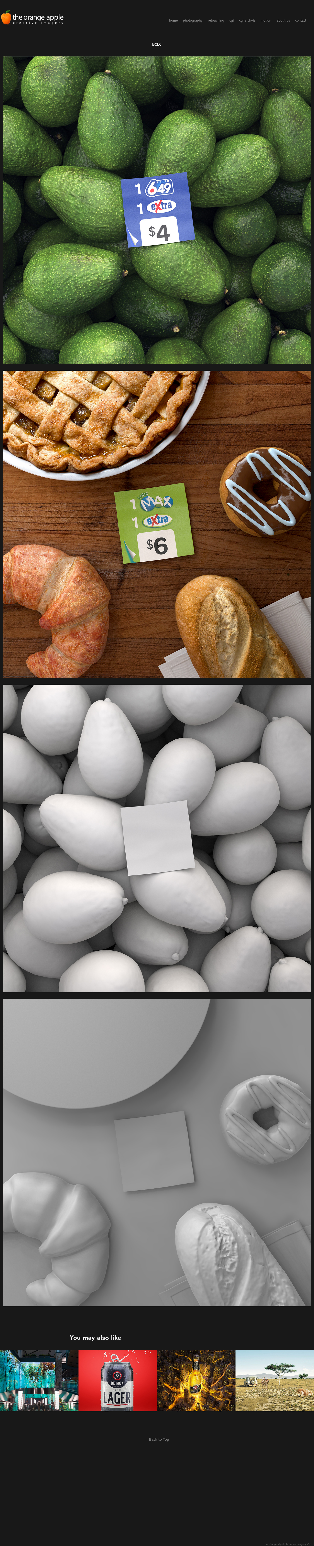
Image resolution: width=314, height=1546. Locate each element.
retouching (216, 20)
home (173, 20)
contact (300, 20)
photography (192, 20)
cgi (231, 20)
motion (266, 20)
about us (283, 20)
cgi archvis (247, 20)
